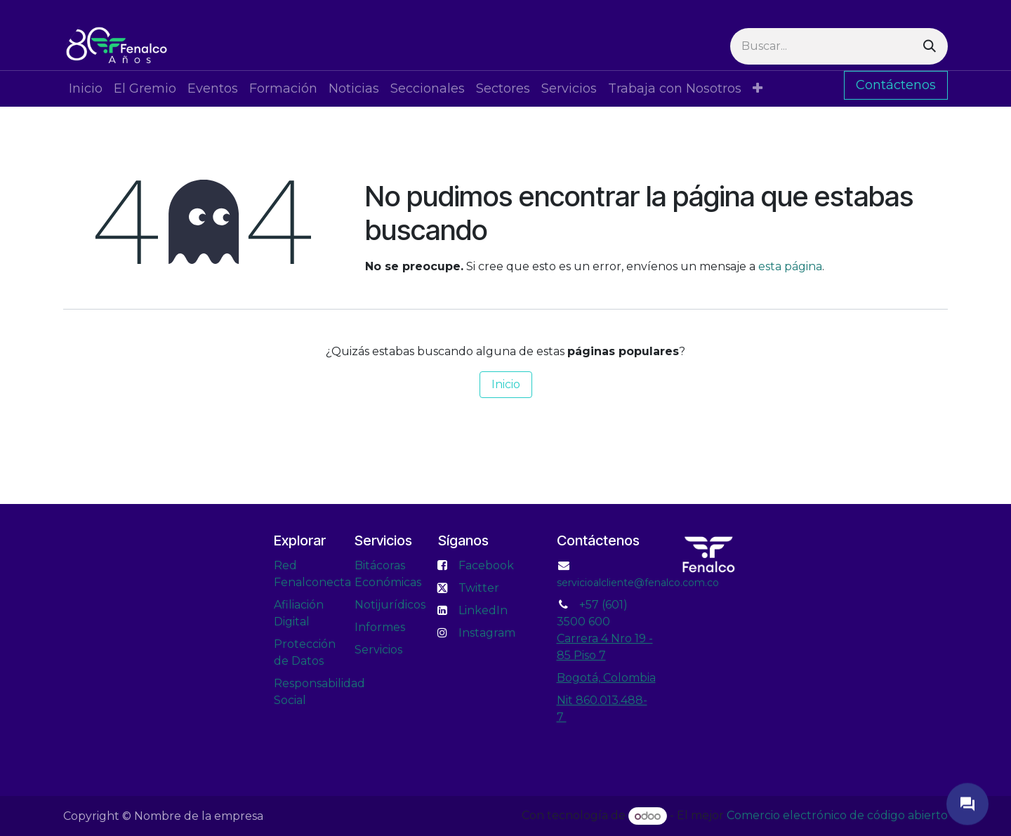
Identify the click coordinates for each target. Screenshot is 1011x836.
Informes (380, 627)
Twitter (478, 588)
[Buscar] (929, 46)
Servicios (378, 649)
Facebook (486, 565)
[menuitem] (85, 89)
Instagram (486, 632)
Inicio (505, 384)
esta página (790, 266)
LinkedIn (483, 610)
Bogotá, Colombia (606, 677)
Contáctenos (896, 85)
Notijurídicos (390, 604)
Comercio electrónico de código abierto (837, 816)
